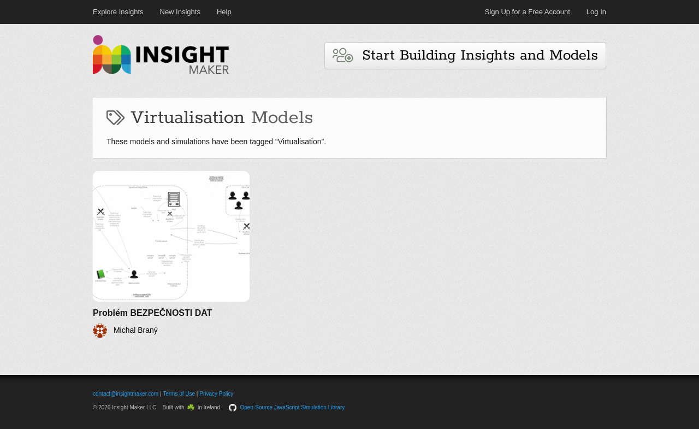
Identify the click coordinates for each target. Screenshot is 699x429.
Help (224, 12)
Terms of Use (179, 394)
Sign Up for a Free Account (527, 12)
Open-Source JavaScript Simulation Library (292, 407)
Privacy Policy (216, 394)
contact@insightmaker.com (125, 394)
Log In (596, 12)
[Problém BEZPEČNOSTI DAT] (171, 254)
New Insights (180, 12)
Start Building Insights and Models (465, 55)
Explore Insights (118, 12)
